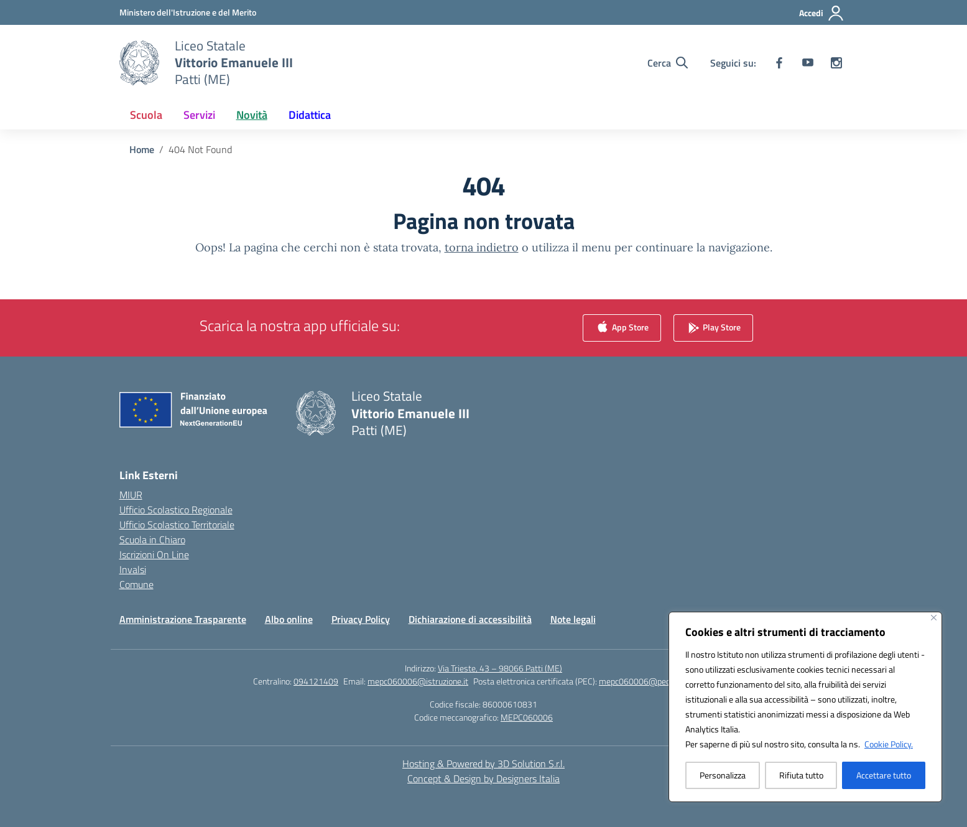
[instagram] (836, 63)
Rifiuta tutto (801, 775)
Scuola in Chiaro (152, 539)
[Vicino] (934, 617)
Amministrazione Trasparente (182, 619)
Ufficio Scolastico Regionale (176, 509)
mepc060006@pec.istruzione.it (656, 681)
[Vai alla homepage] (234, 62)
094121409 (316, 681)
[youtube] (808, 63)
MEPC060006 (527, 717)
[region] (805, 707)
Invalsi (132, 569)
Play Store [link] (713, 328)
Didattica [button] (310, 114)
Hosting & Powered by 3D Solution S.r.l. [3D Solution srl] (483, 763)
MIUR (130, 494)
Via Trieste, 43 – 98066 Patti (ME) (500, 668)
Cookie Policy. (888, 743)
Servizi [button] (199, 114)
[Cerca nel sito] (668, 63)
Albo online (289, 619)
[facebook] (779, 63)
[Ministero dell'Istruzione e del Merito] (187, 12)
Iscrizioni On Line (154, 554)
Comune (136, 584)
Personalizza (723, 775)
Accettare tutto (883, 775)
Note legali (573, 619)
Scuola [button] (146, 114)
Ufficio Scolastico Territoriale (176, 524)
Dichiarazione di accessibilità (470, 619)
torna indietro (482, 247)
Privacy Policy (360, 619)
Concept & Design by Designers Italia (483, 778)
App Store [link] (622, 328)
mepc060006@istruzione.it (418, 681)
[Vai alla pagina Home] (141, 149)
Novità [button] (251, 114)
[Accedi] (821, 13)
